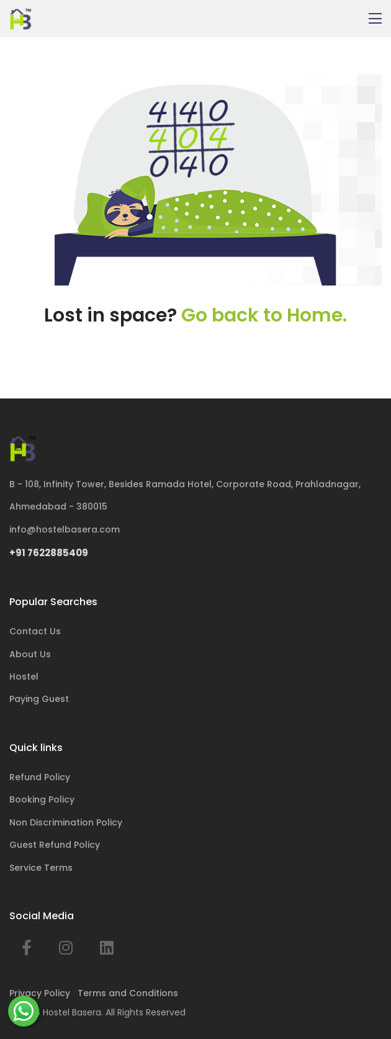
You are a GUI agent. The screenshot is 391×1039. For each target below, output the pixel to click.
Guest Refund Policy (54, 845)
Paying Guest (39, 699)
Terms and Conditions (128, 993)
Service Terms (41, 867)
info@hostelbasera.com (64, 529)
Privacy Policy (39, 993)
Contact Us (35, 631)
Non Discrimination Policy (65, 822)
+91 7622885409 (48, 552)
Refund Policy (39, 777)
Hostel (23, 676)
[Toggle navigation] (375, 19)
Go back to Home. (264, 315)
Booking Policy (41, 799)
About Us (30, 654)
